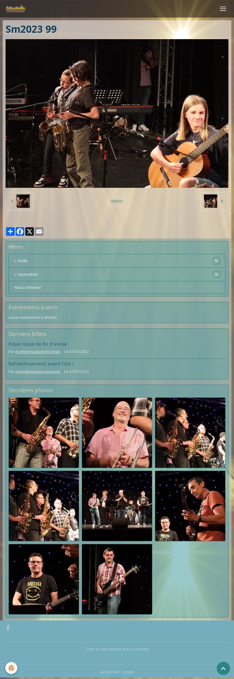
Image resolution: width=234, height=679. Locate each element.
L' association (26, 274)
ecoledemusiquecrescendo (37, 351)
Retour (117, 201)
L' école (20, 260)
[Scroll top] (223, 668)
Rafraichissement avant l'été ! (41, 363)
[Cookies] (11, 668)
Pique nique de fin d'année (38, 344)
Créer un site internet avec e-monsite (117, 649)
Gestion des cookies (117, 671)
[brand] (16, 8)
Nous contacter (27, 287)
